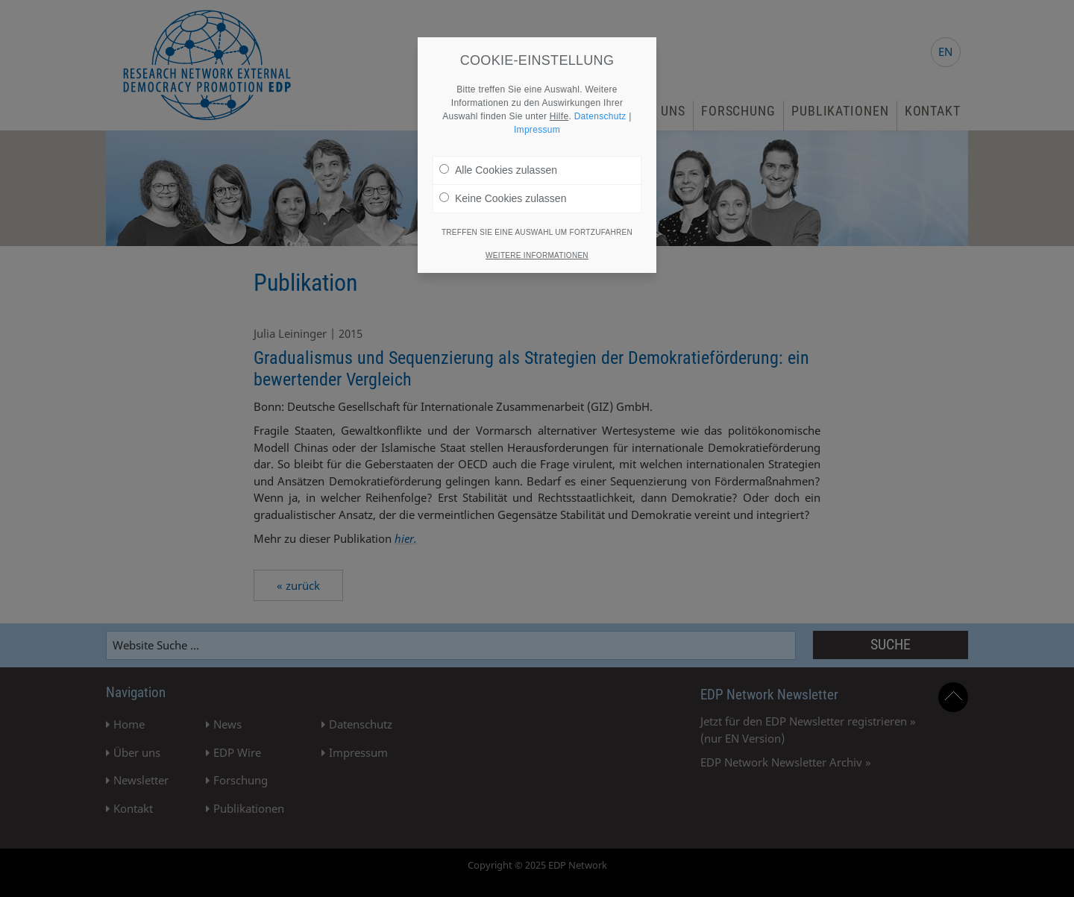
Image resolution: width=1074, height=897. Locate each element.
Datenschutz (600, 110)
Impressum (537, 124)
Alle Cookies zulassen (498, 164)
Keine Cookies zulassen (502, 192)
